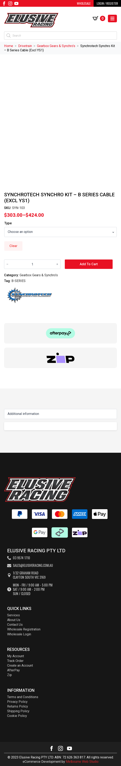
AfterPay (13, 670)
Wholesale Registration (23, 629)
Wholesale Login (19, 634)
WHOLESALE (84, 3)
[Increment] (57, 264)
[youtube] (16, 3)
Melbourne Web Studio (82, 762)
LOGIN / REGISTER (107, 3)
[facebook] (4, 3)
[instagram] (10, 3)
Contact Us (15, 625)
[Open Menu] (112, 18)
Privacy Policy (17, 702)
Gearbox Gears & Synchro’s (56, 46)
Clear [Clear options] (13, 246)
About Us (13, 620)
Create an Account (20, 665)
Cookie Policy (17, 716)
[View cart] (99, 18)
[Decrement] (7, 264)
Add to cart (89, 264)
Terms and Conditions (22, 697)
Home (8, 46)
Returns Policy (17, 706)
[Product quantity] (32, 264)
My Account (15, 656)
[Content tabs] (60, 414)
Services (13, 615)
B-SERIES (18, 281)
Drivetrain (25, 46)
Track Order (15, 661)
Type (8, 223)
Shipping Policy (18, 711)
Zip (9, 675)
